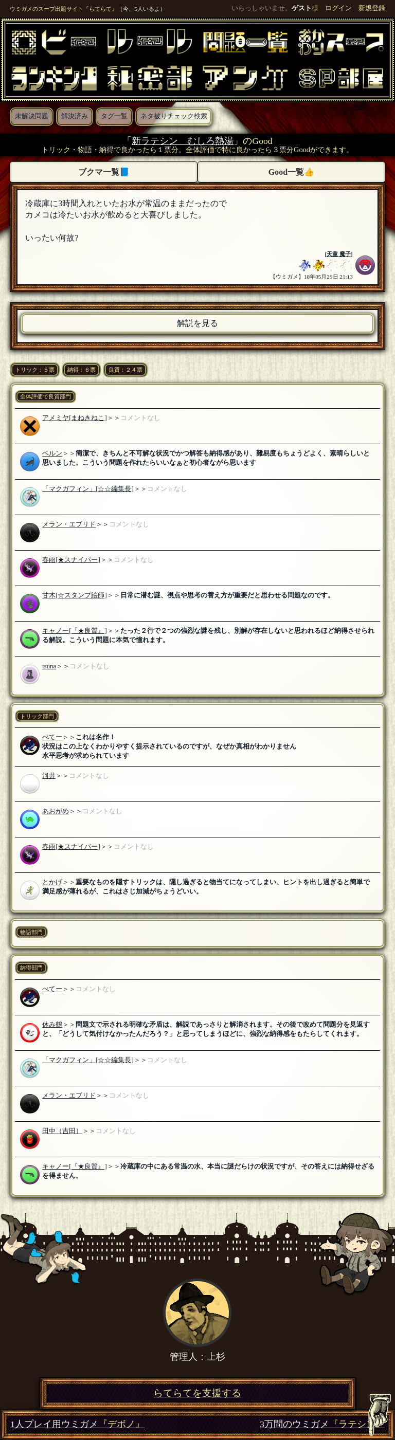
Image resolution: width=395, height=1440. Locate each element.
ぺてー (52, 737)
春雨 (49, 559)
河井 (49, 775)
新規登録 (371, 8)
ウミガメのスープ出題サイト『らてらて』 (63, 9)
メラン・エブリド (69, 524)
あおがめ (55, 811)
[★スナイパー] (78, 559)
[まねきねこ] (88, 418)
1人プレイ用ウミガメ (77, 1424)
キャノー (55, 630)
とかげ (52, 882)
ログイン (338, 8)
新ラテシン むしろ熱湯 (183, 141)
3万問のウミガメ (322, 1424)
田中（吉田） (62, 1131)
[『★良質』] (88, 630)
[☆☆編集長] (115, 489)
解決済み (74, 116)
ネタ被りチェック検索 (173, 116)
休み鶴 (52, 1024)
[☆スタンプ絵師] (81, 595)
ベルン (52, 453)
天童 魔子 (339, 254)
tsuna (49, 666)
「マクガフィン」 (69, 489)
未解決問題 (31, 116)
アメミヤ (55, 418)
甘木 (49, 595)
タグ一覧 (114, 116)
